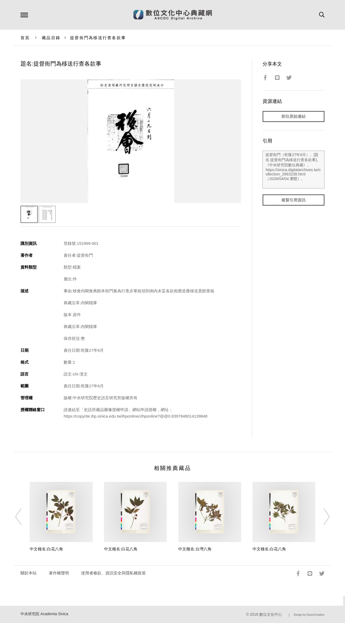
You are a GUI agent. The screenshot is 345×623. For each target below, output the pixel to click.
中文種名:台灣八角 (195, 549)
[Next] (321, 516)
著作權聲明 (59, 573)
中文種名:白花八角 (46, 549)
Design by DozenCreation (309, 614)
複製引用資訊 (293, 200)
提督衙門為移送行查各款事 (98, 37)
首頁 (25, 37)
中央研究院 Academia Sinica (44, 614)
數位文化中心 (270, 614)
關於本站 (28, 573)
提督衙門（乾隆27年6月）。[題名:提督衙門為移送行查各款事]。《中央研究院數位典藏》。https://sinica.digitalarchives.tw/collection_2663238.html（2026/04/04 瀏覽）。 (293, 170)
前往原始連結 (293, 116)
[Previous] (23, 516)
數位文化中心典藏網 (172, 15)
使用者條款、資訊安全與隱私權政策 (113, 573)
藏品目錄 (51, 37)
